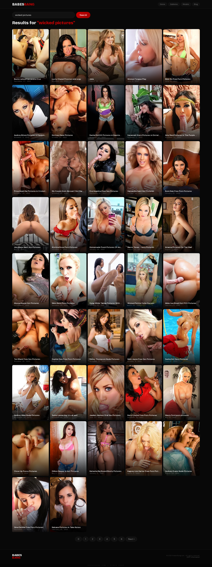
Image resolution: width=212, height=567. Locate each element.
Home (162, 4)
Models (186, 4)
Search (83, 15)
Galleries (174, 4)
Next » (131, 539)
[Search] (43, 15)
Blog (196, 4)
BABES (23, 4)
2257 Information (193, 557)
